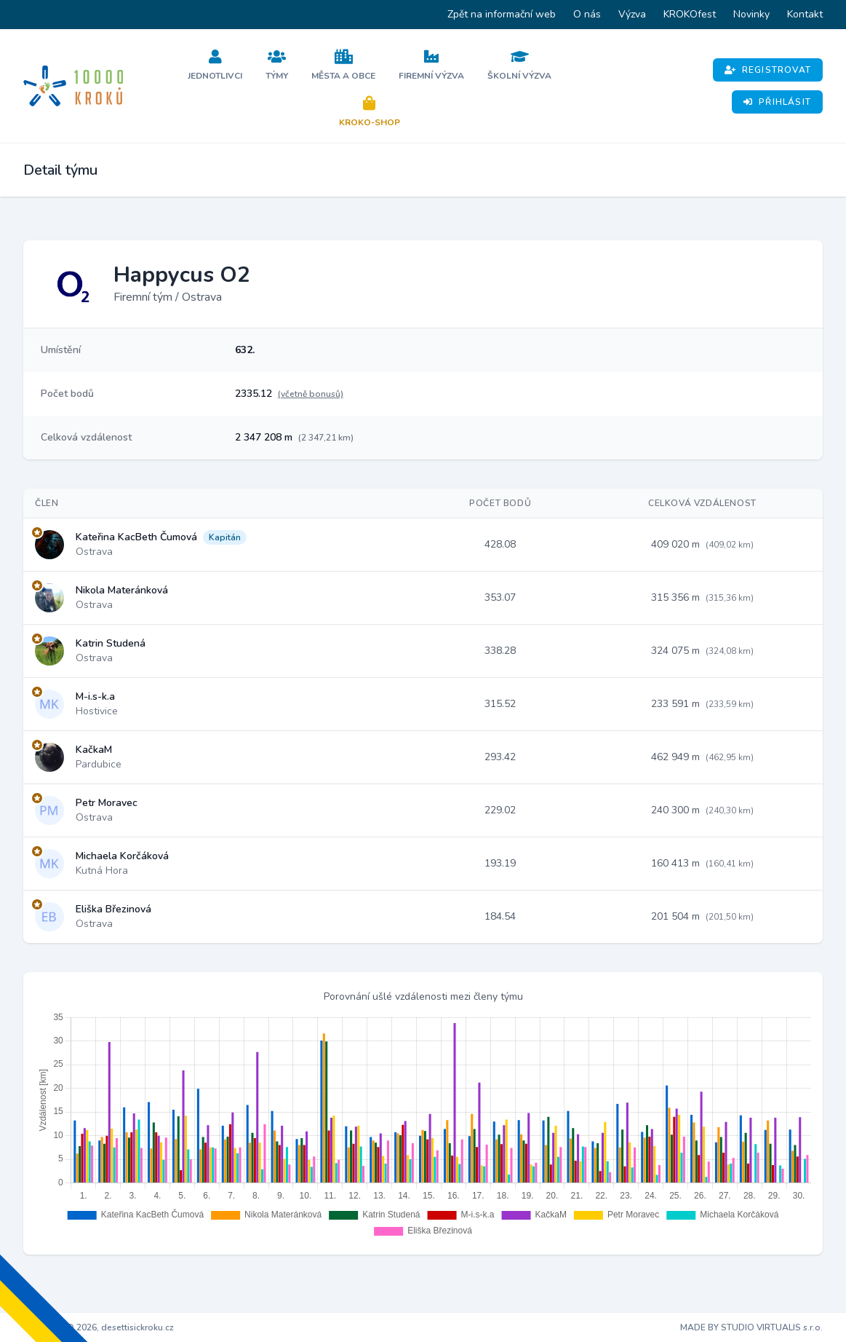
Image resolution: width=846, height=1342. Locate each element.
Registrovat (768, 70)
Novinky (751, 14)
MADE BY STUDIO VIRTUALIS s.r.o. (751, 1327)
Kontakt (805, 14)
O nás (587, 14)
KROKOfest (689, 14)
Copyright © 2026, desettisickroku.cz (98, 1327)
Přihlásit (777, 102)
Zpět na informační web (501, 14)
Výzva (632, 14)
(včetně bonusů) (310, 394)
